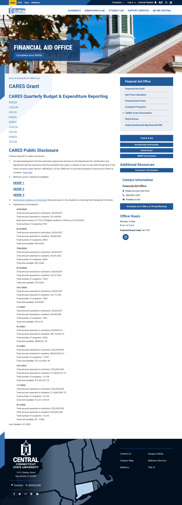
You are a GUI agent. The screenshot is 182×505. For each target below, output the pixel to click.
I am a (130, 2)
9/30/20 (13, 102)
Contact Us (125, 453)
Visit (20, 2)
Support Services (138, 10)
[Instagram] (126, 237)
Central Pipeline (145, 2)
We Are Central (162, 10)
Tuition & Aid (146, 138)
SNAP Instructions (146, 156)
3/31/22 (13, 131)
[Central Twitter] (20, 494)
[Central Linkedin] (31, 494)
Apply (12, 2)
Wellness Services (157, 460)
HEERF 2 (18, 189)
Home (11, 78)
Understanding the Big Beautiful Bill (143, 125)
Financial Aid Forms (135, 100)
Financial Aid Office (138, 81)
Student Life (116, 10)
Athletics (35, 2)
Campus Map (126, 460)
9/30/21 (13, 122)
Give (27, 2)
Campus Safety (155, 453)
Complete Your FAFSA (29, 55)
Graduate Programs (135, 107)
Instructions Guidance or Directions (30, 200)
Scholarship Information (146, 144)
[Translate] (117, 2)
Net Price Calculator (135, 94)
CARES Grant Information (138, 113)
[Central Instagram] (26, 494)
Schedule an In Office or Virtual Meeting (147, 206)
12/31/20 (13, 107)
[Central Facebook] (14, 494)
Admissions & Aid (95, 10)
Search (166, 2)
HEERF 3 (18, 195)
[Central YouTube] (37, 494)
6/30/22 (13, 136)
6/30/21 (13, 117)
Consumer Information (146, 170)
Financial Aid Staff (135, 88)
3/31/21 (13, 112)
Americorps (147, 150)
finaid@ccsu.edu (133, 199)
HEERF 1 (18, 183)
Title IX (151, 467)
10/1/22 (13, 141)
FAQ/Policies (132, 119)
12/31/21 (13, 126)
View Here (27, 172)
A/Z (161, 2)
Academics (74, 10)
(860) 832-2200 (133, 195)
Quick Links (171, 2)
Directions (18, 485)
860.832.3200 (35, 485)
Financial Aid (22, 78)
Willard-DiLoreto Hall (134, 191)
